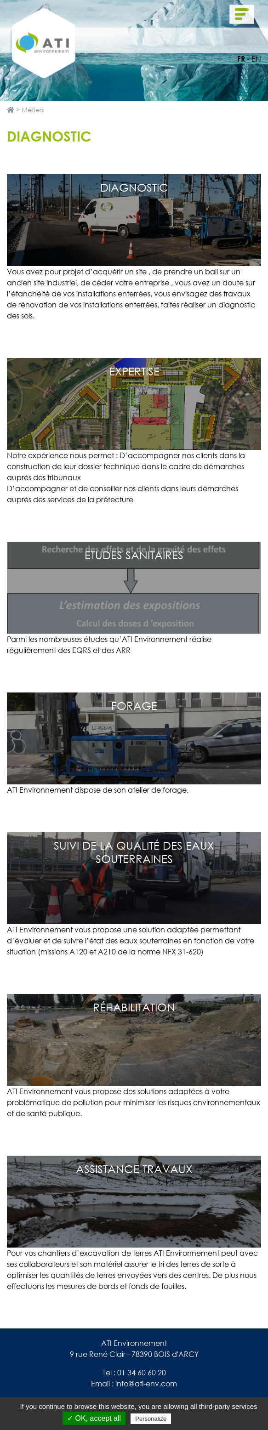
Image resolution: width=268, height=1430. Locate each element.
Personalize (150, 1418)
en (256, 58)
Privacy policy (195, 1418)
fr (241, 58)
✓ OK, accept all (94, 1418)
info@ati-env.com (146, 1383)
